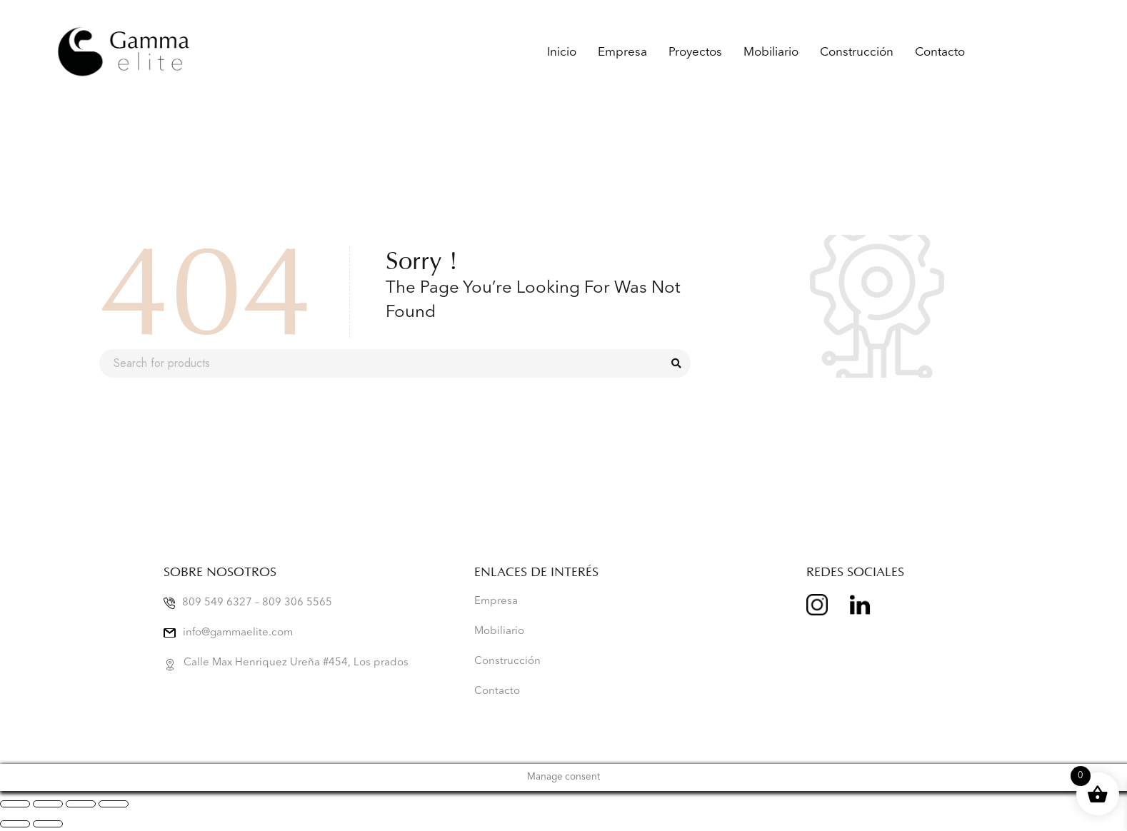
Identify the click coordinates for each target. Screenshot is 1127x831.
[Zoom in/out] (15, 803)
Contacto (940, 52)
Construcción (856, 52)
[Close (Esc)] (114, 803)
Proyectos (695, 52)
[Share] (81, 803)
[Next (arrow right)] (48, 823)
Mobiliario (770, 52)
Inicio (561, 52)
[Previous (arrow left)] (15, 823)
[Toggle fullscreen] (48, 803)
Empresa (622, 52)
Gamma (1008, 52)
